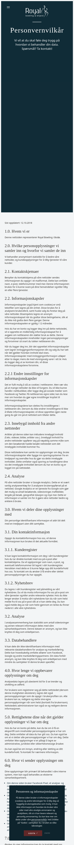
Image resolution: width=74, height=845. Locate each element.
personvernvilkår (39, 819)
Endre (47, 833)
